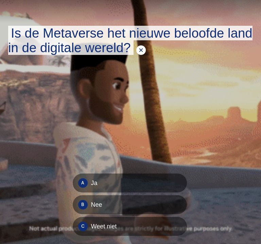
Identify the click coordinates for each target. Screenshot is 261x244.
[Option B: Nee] (130, 204)
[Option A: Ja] (130, 183)
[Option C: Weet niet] (130, 226)
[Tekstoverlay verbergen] (141, 50)
